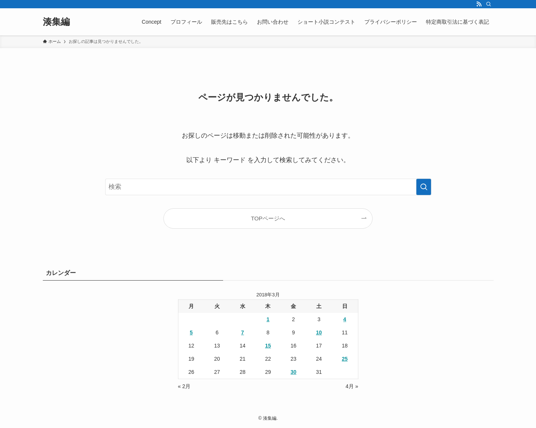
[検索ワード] (268, 187)
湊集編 (56, 21)
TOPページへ (268, 218)
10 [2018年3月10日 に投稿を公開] (319, 332)
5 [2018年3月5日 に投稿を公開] (191, 332)
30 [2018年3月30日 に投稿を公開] (293, 372)
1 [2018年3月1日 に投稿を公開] (268, 319)
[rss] (479, 4)
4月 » (352, 386)
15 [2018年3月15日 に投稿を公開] (268, 346)
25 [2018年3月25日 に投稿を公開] (345, 359)
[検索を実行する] (423, 187)
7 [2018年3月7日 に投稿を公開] (242, 332)
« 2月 (184, 386)
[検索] (489, 4)
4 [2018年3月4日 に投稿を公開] (344, 319)
